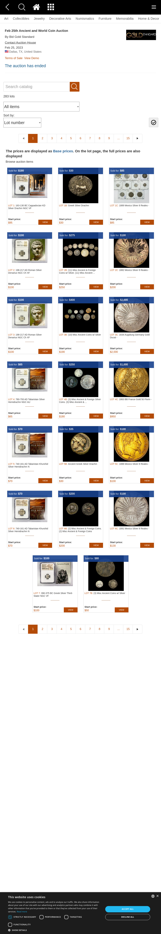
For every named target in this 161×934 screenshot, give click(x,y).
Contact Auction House (20, 42)
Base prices (63, 151)
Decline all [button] (127, 917)
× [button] (157, 896)
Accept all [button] (128, 909)
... (118, 138)
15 (128, 138)
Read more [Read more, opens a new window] (22, 911)
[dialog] (80, 913)
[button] (54, 930)
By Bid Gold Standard (19, 36)
